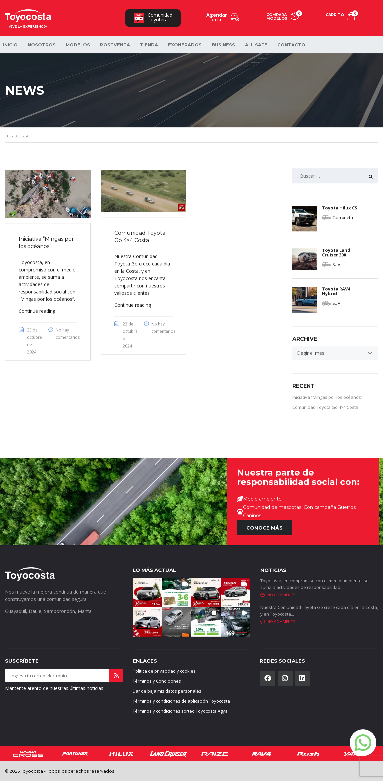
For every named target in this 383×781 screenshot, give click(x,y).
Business (223, 44)
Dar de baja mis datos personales (167, 691)
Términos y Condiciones (157, 681)
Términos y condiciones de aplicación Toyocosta (181, 701)
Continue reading (37, 311)
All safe (256, 44)
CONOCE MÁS (264, 528)
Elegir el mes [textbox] (310, 353)
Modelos (78, 44)
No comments (277, 594)
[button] (147, 592)
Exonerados (185, 44)
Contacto (291, 44)
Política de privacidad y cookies (164, 671)
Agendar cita (222, 17)
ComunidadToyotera (153, 17)
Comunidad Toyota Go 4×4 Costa (325, 407)
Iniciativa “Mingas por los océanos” (327, 397)
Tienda (149, 44)
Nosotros (42, 44)
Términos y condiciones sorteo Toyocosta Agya (180, 711)
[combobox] (335, 353)
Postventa (115, 44)
